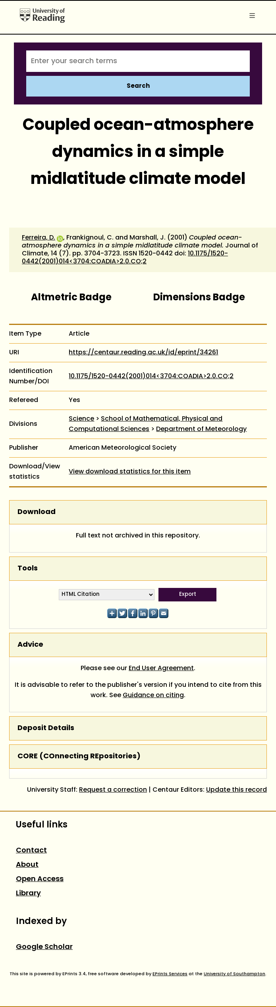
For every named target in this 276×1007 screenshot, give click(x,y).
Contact (31, 851)
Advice (30, 645)
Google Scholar (44, 947)
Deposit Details (45, 728)
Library (28, 893)
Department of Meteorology (201, 429)
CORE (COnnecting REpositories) (79, 756)
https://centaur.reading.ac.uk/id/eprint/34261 (143, 353)
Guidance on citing (153, 695)
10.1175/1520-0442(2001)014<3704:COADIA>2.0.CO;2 (125, 258)
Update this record (236, 790)
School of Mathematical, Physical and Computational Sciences (145, 424)
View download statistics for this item (130, 472)
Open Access (40, 879)
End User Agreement (161, 668)
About (27, 865)
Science (81, 419)
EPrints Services (169, 974)
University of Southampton (234, 974)
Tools (27, 568)
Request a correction (113, 790)
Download (36, 512)
